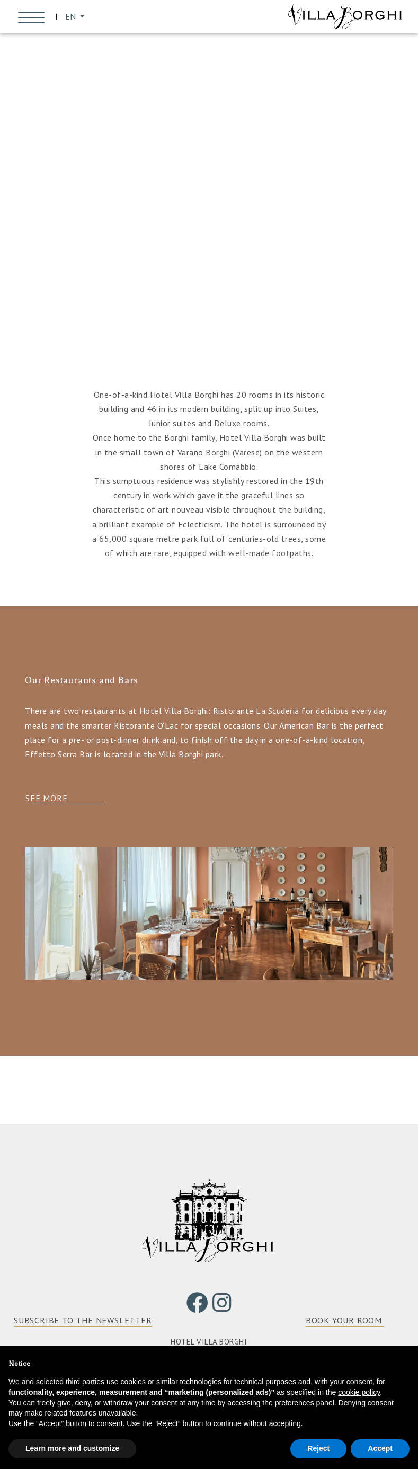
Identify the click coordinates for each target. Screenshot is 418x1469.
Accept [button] (380, 1448)
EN (73, 17)
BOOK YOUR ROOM (344, 1322)
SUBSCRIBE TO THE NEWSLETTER (83, 1322)
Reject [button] (318, 1448)
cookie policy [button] (359, 1392)
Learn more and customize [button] (72, 1448)
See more (46, 800)
